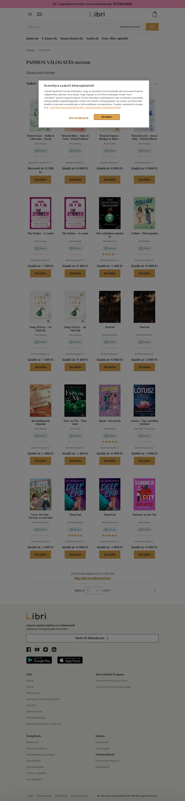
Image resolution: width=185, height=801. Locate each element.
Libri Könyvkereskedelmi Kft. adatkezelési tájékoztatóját (84, 107)
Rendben (107, 117)
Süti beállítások (79, 117)
